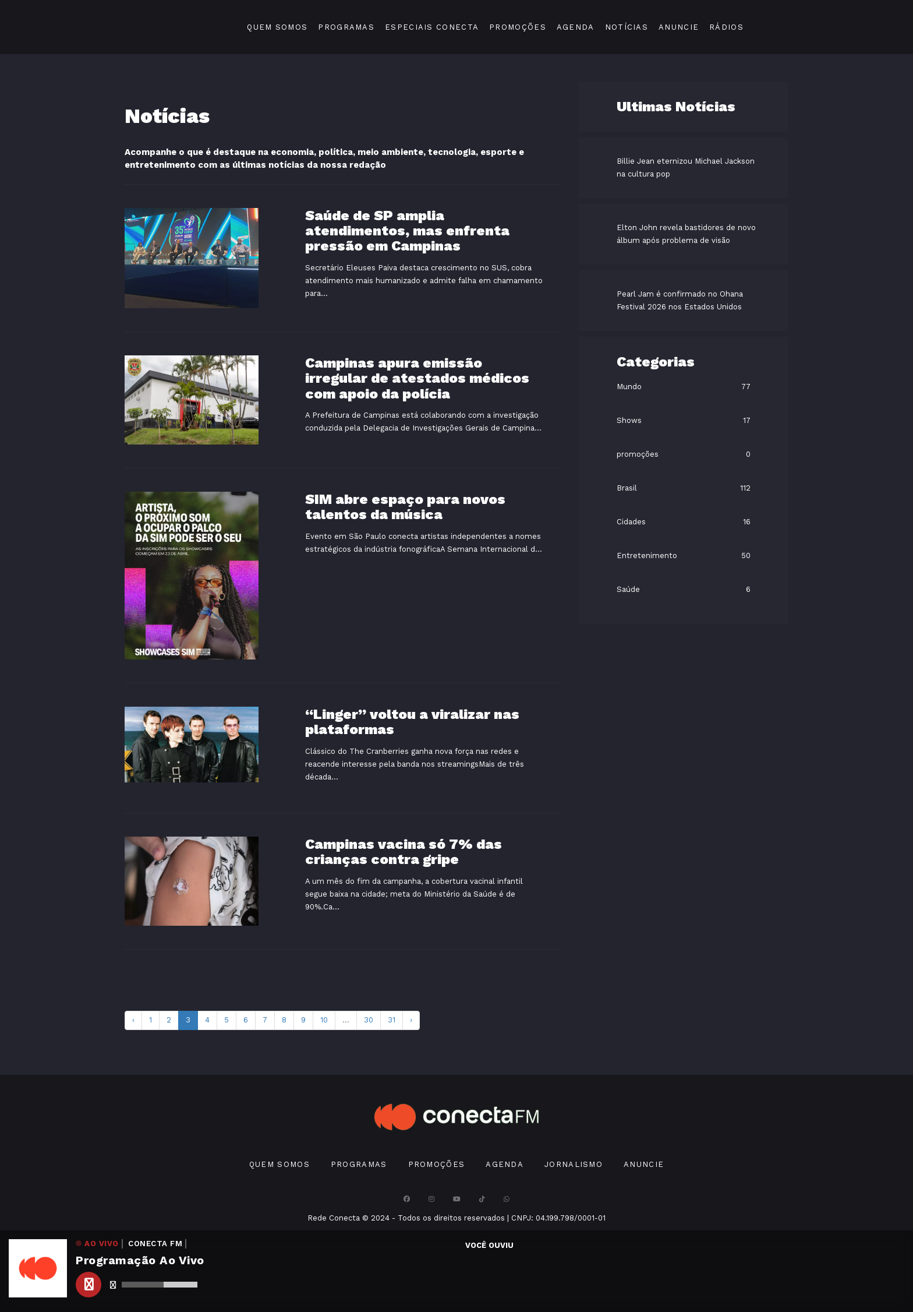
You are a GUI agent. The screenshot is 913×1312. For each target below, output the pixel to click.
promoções (638, 454)
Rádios (726, 27)
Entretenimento (647, 555)
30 (368, 1019)
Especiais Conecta (432, 27)
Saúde (628, 589)
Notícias (626, 27)
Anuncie (679, 27)
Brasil (627, 488)
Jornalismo (573, 1164)
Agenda (575, 27)
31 (391, 1019)
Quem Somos (277, 27)
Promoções (517, 27)
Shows (629, 420)
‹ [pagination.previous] (133, 1019)
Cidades (631, 521)
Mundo (629, 386)
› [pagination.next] (411, 1019)
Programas (346, 27)
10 (324, 1019)
